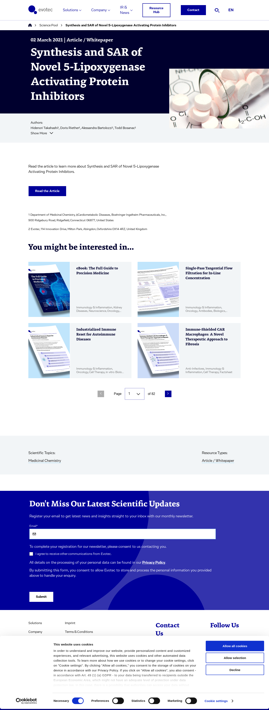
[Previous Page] (101, 394)
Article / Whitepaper (218, 461)
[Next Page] (168, 394)
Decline (234, 671)
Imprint (70, 623)
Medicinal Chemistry (44, 461)
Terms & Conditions (79, 631)
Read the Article (47, 191)
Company (99, 10)
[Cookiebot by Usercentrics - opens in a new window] (26, 702)
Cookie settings (216, 702)
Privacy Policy (153, 562)
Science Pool (48, 25)
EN (230, 10)
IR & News (124, 10)
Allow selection (235, 659)
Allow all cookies (235, 647)
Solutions (70, 10)
